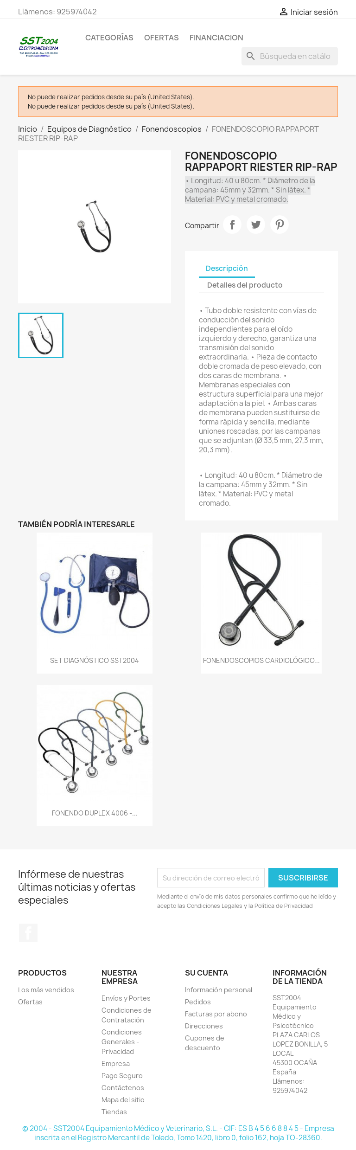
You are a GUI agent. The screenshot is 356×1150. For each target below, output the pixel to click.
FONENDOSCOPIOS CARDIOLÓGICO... (261, 660)
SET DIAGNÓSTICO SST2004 (94, 660)
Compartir (232, 224)
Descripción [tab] (227, 268)
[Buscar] (290, 56)
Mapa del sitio (123, 1099)
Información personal (218, 989)
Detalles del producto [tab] (245, 285)
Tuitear (256, 224)
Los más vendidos (46, 989)
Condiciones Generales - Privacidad (122, 1042)
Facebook (28, 933)
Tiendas (114, 1111)
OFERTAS (161, 37)
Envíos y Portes (126, 998)
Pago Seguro (122, 1075)
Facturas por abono (216, 1013)
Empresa (116, 1063)
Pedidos (198, 1001)
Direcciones (204, 1026)
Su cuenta (206, 973)
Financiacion (216, 37)
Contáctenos (123, 1087)
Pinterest (279, 224)
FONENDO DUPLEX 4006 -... (95, 813)
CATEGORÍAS (109, 37)
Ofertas (30, 1001)
